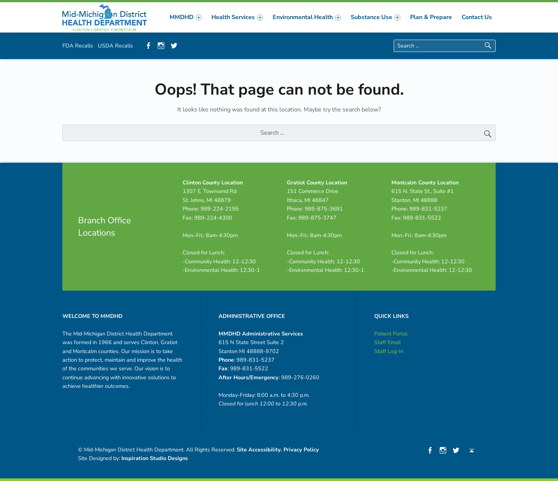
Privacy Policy (301, 449)
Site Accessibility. (259, 449)
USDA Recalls (115, 45)
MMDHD (186, 17)
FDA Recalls (77, 45)
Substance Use (375, 17)
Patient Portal (390, 333)
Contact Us (477, 17)
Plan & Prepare (431, 17)
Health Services (237, 17)
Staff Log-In (388, 351)
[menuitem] (185, 17)
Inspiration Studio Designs (154, 458)
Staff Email (387, 342)
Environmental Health (307, 17)
